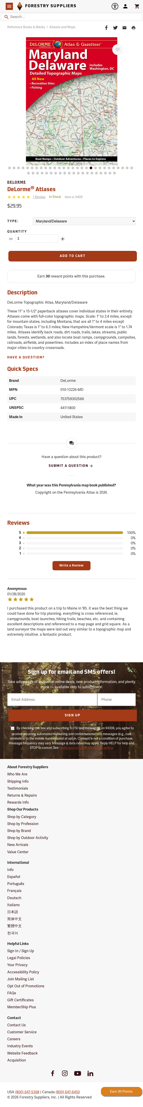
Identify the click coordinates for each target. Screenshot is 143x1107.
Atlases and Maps (62, 27)
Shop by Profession (22, 823)
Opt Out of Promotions (25, 986)
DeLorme (16, 182)
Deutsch (14, 898)
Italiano (13, 905)
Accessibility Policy (23, 972)
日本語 (12, 912)
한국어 (12, 933)
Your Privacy (17, 965)
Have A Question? (26, 357)
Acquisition (16, 1060)
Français (14, 890)
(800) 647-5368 (27, 1092)
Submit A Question (71, 466)
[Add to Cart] (72, 256)
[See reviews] (39, 197)
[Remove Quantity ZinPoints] (10, 239)
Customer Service (22, 1032)
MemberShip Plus (21, 1007)
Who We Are (17, 774)
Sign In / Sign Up (20, 951)
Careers (13, 1039)
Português (15, 883)
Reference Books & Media (26, 27)
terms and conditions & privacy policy (85, 748)
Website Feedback (22, 1053)
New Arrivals (17, 844)
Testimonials (17, 788)
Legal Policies (18, 958)
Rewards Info (18, 802)
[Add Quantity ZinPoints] (62, 239)
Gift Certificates (20, 1000)
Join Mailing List (20, 979)
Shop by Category (21, 816)
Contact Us (16, 1025)
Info (10, 869)
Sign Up (72, 715)
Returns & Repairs (22, 795)
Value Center (18, 852)
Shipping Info (18, 781)
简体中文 (14, 919)
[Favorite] (117, 49)
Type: (13, 221)
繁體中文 (14, 926)
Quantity (17, 232)
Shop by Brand (19, 830)
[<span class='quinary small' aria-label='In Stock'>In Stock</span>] (55, 197)
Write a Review (71, 565)
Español (13, 876)
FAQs (11, 993)
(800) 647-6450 (68, 1092)
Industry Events (20, 1046)
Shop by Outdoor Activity (27, 837)
